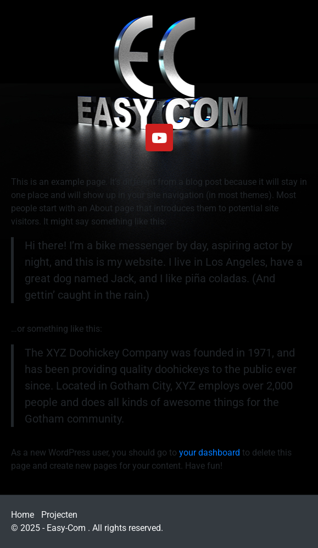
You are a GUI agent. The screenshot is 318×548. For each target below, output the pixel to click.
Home (22, 514)
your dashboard (209, 452)
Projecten (59, 514)
